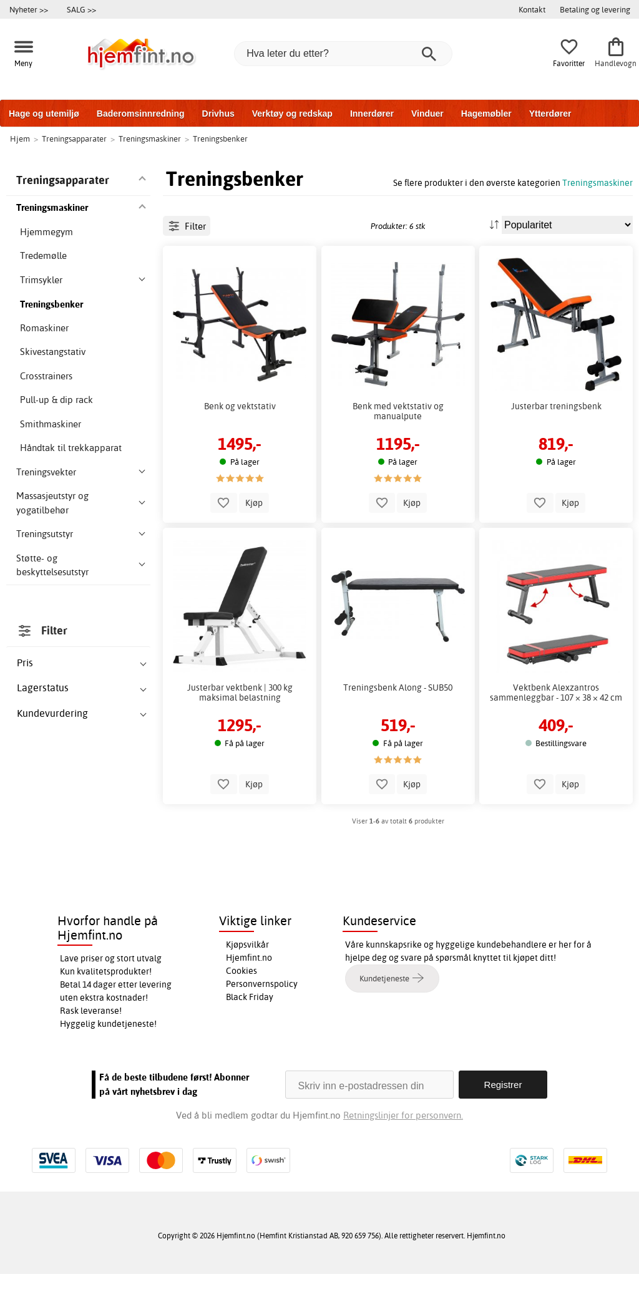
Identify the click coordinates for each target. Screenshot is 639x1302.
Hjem (20, 138)
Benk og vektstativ (240, 476)
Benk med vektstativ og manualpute (398, 481)
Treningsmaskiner (597, 182)
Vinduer (427, 114)
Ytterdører (550, 114)
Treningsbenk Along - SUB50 (397, 758)
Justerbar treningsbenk (556, 476)
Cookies (241, 998)
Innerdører (372, 114)
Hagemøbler (486, 114)
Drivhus (218, 114)
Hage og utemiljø (44, 114)
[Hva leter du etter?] (343, 53)
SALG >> (81, 9)
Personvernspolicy (262, 1012)
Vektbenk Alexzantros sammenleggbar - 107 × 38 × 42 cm (556, 763)
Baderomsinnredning (141, 114)
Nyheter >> (28, 9)
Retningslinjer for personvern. (403, 1143)
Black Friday (249, 1025)
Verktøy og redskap (292, 114)
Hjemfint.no (249, 985)
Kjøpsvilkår (247, 972)
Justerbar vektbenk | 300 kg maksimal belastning (240, 763)
